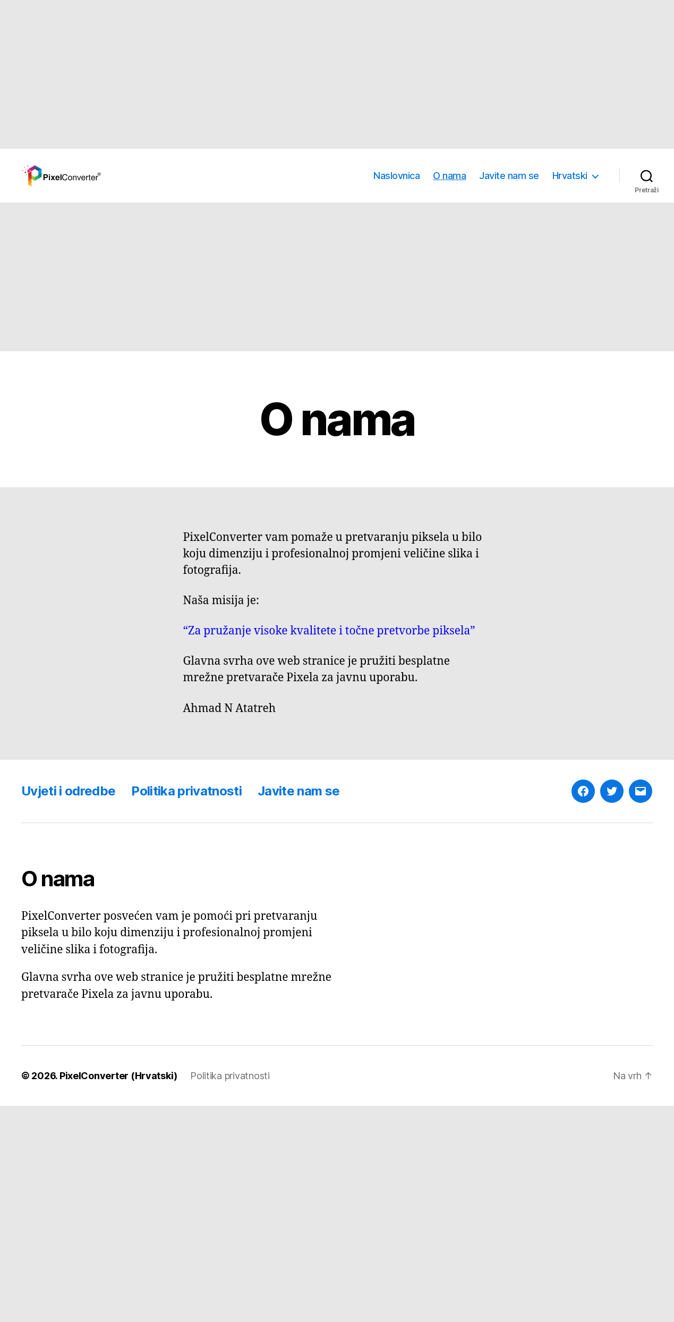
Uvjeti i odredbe (68, 791)
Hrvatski (569, 175)
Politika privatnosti (186, 791)
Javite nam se (509, 175)
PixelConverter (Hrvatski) (118, 1075)
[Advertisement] (318, 74)
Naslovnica (396, 175)
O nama (449, 175)
